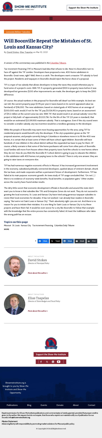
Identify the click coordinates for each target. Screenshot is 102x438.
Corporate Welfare (13, 32)
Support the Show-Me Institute (83, 7)
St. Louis (16, 225)
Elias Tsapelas (26, 52)
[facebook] (41, 361)
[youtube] (58, 361)
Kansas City (26, 225)
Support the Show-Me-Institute (51, 354)
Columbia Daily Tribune (64, 225)
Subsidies (26, 32)
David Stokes (13, 52)
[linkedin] (53, 361)
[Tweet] (55, 241)
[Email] (80, 241)
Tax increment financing (42, 225)
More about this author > (38, 273)
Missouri (7, 225)
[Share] (43, 241)
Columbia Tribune (58, 63)
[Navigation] (51, 18)
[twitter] (47, 361)
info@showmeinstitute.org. (19, 417)
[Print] (91, 241)
